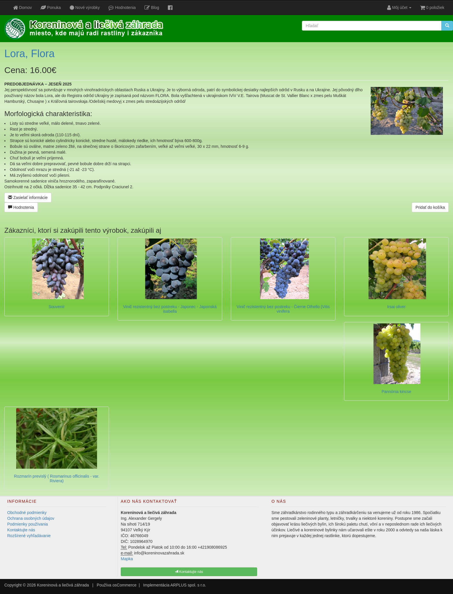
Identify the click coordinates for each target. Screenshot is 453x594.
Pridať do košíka (430, 207)
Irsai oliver (396, 306)
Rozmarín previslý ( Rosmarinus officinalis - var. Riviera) (56, 478)
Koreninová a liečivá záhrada (63, 585)
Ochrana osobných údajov (30, 518)
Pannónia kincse (396, 391)
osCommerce (124, 585)
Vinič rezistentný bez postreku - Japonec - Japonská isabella (169, 308)
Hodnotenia (21, 207)
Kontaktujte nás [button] (189, 572)
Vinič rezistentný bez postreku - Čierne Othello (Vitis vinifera (283, 308)
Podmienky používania (27, 524)
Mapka (127, 558)
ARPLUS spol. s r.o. (188, 585)
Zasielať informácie (28, 197)
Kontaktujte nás (21, 530)
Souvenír (57, 306)
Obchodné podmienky (27, 512)
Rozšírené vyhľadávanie (29, 535)
